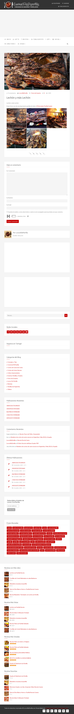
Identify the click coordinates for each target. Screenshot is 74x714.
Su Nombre (10, 197)
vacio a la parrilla (50, 550)
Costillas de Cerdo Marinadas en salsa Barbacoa (23, 577)
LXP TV (16, 39)
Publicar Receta (63, 6)
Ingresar (65, 3)
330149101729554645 (13, 408)
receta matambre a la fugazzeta (41, 544)
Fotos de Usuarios (36, 93)
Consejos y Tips (12, 361)
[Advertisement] (37, 23)
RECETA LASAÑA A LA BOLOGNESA (20, 657)
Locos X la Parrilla (12, 380)
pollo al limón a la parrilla (14, 544)
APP (48, 39)
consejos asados (25, 530)
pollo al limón (50, 541)
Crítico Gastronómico (14, 372)
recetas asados (48, 547)
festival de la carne (13, 535)
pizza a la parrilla (24, 541)
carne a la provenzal (13, 530)
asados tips (37, 527)
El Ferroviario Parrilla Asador (44, 106)
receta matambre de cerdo (15, 547)
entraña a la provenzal (60, 533)
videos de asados (22, 552)
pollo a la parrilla (40, 541)
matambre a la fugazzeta (14, 538)
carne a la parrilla (53, 527)
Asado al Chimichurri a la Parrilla (18, 663)
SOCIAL (56, 39)
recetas (40, 547)
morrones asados (49, 538)
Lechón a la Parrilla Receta (17, 572)
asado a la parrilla (18, 527)
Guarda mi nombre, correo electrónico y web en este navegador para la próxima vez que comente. (35, 211)
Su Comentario (11, 170)
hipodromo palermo (25, 535)
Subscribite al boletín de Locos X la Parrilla (15, 500)
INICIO (8, 39)
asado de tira (28, 527)
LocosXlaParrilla (23, 93)
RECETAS (25, 39)
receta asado (26, 544)
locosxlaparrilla (60, 535)
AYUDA (21, 44)
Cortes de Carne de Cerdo (15, 367)
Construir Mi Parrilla (13, 364)
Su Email (9, 204)
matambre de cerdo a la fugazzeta (32, 538)
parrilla (9, 541)
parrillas (16, 541)
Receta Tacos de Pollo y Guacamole (30, 433)
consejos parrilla (36, 530)
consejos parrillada (49, 530)
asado (9, 527)
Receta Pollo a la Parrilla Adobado (19, 623)
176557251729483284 (13, 414)
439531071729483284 (13, 417)
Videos (10, 389)
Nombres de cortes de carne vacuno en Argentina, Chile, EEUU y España (31, 436)
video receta (60, 550)
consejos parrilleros (25, 533)
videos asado (11, 552)
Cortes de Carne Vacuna (15, 369)
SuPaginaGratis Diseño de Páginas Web (56, 707)
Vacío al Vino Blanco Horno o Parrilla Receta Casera (24, 588)
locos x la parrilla (49, 535)
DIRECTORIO (10, 44)
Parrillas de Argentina (14, 386)
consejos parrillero (13, 533)
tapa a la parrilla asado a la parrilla (29, 550)
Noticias (10, 383)
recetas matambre (13, 550)
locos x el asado (37, 535)
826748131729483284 (13, 411)
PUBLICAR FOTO (37, 39)
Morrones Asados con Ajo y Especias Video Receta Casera (26, 686)
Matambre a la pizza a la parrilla (18, 583)
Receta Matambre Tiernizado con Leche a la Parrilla (24, 594)
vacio (42, 550)
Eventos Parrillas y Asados (15, 375)
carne (44, 527)
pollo (32, 541)
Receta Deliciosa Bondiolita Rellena (20, 652)
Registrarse (56, 3)
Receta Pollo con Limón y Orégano (19, 641)
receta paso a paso (30, 547)
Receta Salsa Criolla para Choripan (19, 612)
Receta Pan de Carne (23, 439)
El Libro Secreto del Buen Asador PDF (28, 443)
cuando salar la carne (39, 533)
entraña (49, 533)
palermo (58, 538)
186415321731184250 (13, 405)
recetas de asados (60, 547)
